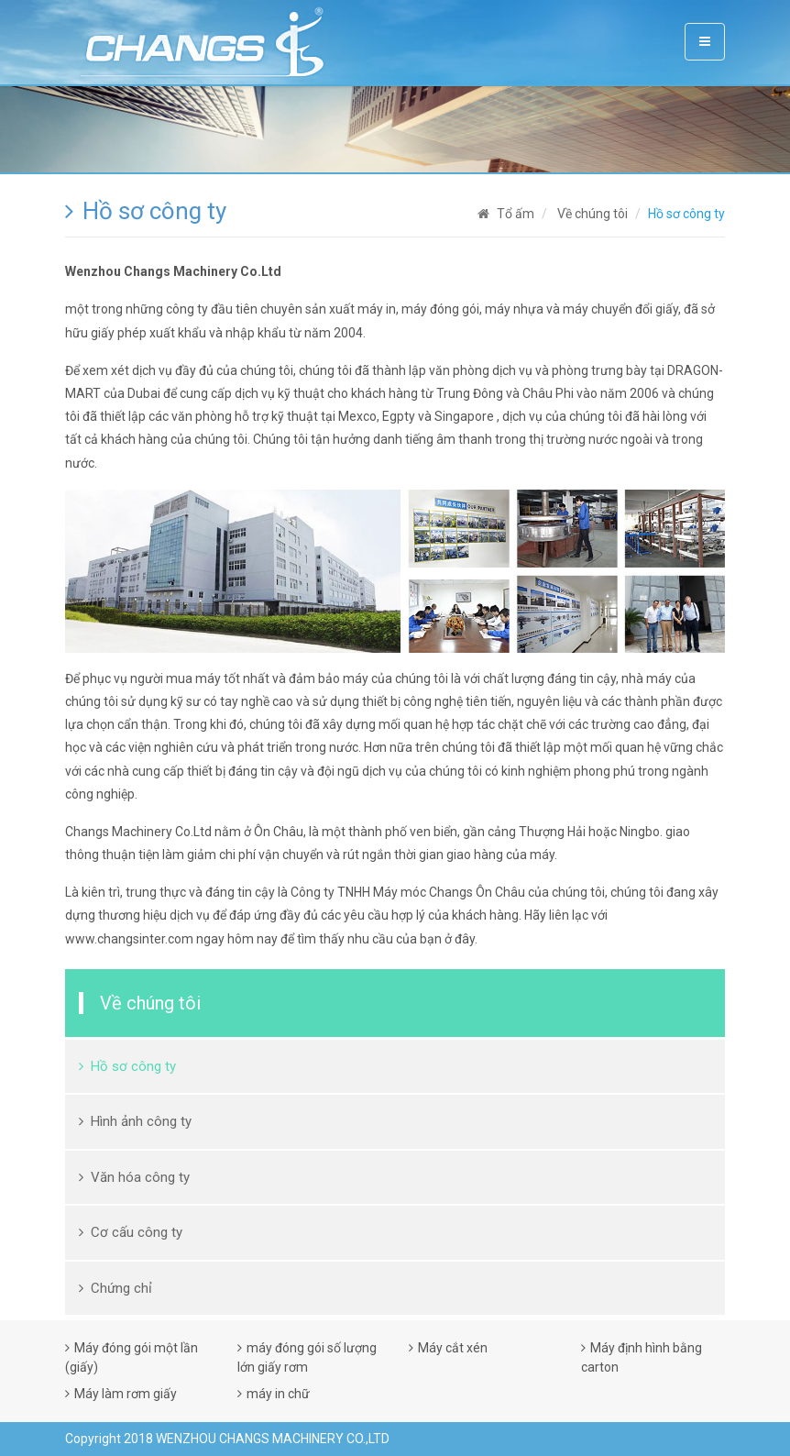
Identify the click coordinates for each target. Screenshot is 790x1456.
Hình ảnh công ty (141, 1121)
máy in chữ (278, 1393)
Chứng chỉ (121, 1288)
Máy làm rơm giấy (125, 1393)
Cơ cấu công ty (136, 1232)
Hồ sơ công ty (133, 1066)
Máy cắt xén (453, 1347)
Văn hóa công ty (140, 1177)
